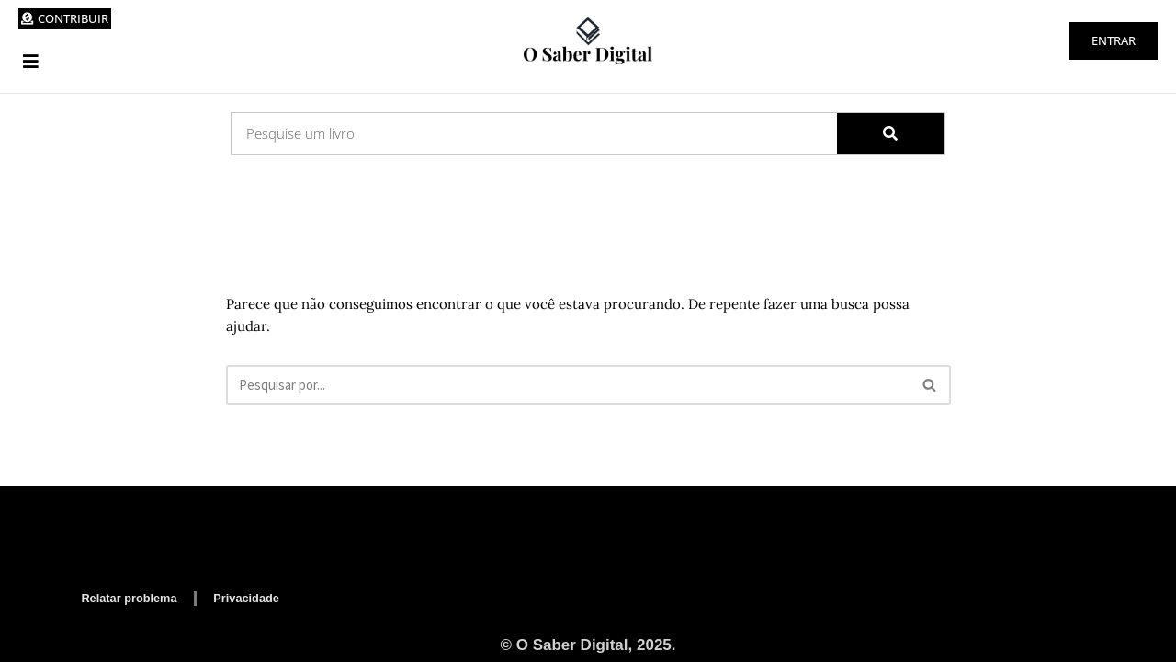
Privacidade (253, 597)
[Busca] (568, 385)
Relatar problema (131, 597)
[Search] (891, 133)
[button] (30, 61)
